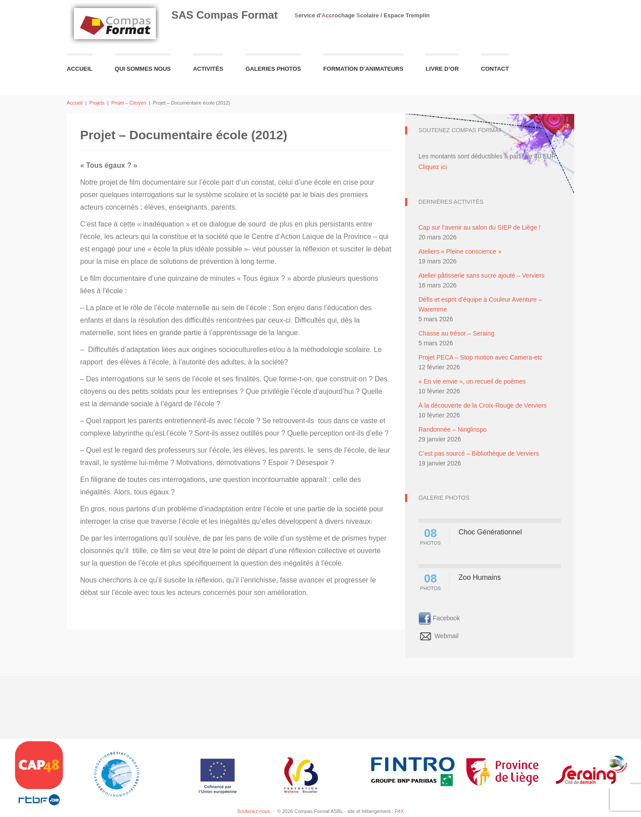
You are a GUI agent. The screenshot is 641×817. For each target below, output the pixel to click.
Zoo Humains (479, 577)
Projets (97, 102)
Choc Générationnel (490, 532)
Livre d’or (442, 68)
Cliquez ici (432, 166)
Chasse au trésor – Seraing (456, 333)
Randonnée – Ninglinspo (452, 429)
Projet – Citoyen (128, 102)
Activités (208, 68)
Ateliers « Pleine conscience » (460, 251)
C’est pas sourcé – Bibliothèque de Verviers (478, 453)
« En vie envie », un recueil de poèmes (472, 381)
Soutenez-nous (253, 811)
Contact (495, 68)
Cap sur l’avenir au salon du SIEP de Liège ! (479, 227)
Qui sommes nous (143, 68)
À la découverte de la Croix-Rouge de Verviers (482, 405)
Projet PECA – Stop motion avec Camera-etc (480, 357)
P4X (399, 811)
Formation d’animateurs (363, 68)
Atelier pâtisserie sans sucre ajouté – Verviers (481, 275)
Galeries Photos (273, 68)
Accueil (80, 68)
